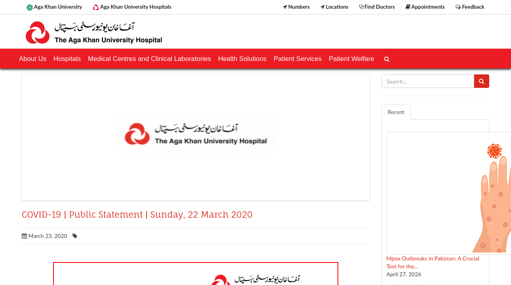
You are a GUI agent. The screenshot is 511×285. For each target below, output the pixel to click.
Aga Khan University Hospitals (132, 7)
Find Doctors (377, 7)
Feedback (470, 7)
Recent (396, 111)
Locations (334, 7)
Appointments (425, 7)
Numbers (296, 7)
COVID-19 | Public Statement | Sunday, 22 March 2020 (137, 214)
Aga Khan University (54, 7)
